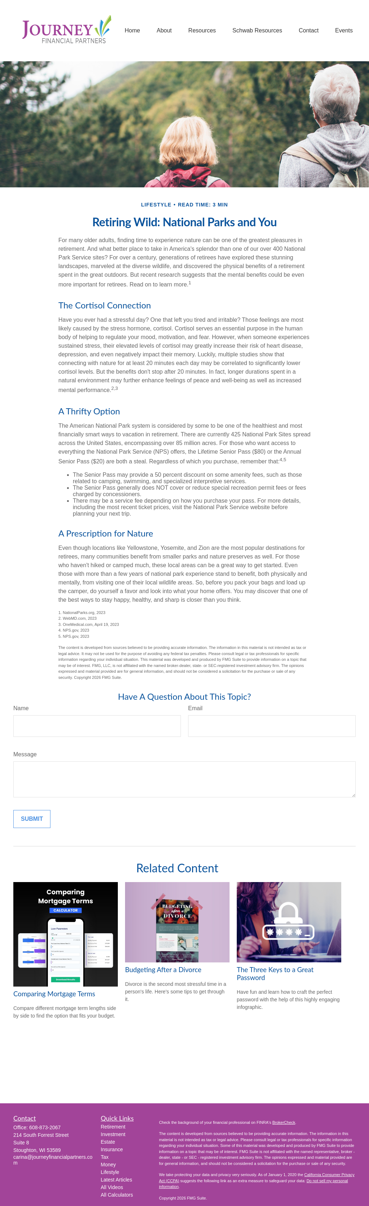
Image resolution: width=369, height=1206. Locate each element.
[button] (132, 31)
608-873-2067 (45, 1127)
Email (195, 708)
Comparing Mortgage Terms (54, 994)
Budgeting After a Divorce (163, 970)
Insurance (112, 1149)
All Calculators (117, 1195)
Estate (108, 1142)
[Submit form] (31, 819)
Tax (105, 1157)
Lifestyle (110, 1172)
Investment (113, 1134)
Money (108, 1164)
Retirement (113, 1127)
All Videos (112, 1187)
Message (25, 754)
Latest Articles (116, 1180)
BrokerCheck (283, 1122)
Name (21, 708)
